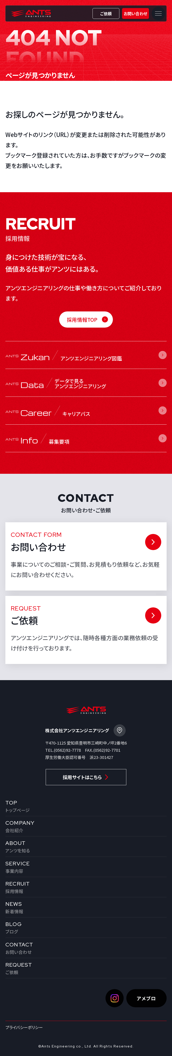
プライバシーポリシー (24, 1027)
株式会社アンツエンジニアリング (31, 13)
